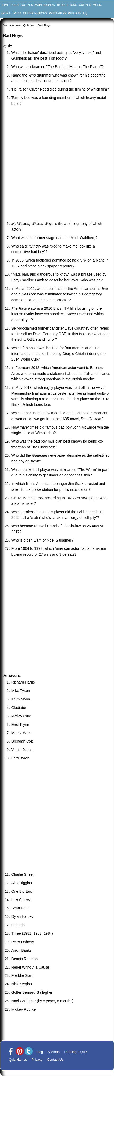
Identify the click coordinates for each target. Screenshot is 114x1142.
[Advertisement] (50, 164)
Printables (57, 13)
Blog (39, 1052)
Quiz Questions (35, 13)
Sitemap (53, 1052)
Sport (5, 13)
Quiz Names (18, 1060)
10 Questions (66, 4)
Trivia (16, 13)
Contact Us (55, 1060)
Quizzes (85, 4)
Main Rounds (45, 4)
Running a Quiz (75, 1052)
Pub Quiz (74, 13)
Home (5, 4)
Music (97, 4)
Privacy (37, 1060)
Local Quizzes (22, 4)
